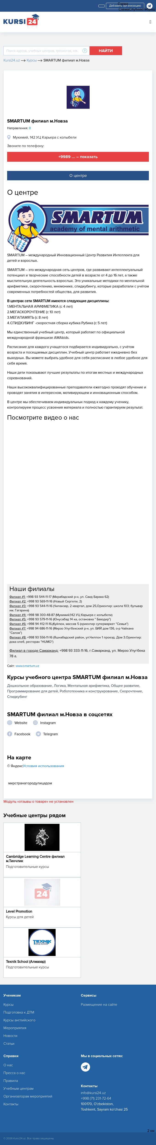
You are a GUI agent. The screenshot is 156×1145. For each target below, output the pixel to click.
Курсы (8, 1004)
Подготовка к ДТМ (18, 1012)
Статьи (8, 1043)
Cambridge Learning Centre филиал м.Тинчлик (35, 858)
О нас (8, 1065)
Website (20, 723)
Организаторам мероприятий (27, 1096)
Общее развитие (125, 685)
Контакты (10, 1104)
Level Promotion (19, 911)
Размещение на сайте (99, 1004)
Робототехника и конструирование (89, 691)
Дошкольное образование (29, 685)
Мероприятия (14, 1028)
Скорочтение (131, 691)
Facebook (22, 734)
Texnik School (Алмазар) (25, 961)
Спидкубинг (17, 696)
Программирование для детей (32, 691)
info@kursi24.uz (93, 1093)
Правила (10, 1080)
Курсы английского (19, 1020)
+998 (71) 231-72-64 (96, 1098)
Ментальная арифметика (88, 685)
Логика (60, 685)
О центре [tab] (78, 175)
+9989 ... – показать (78, 156)
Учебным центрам (18, 1088)
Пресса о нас (14, 1073)
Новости (10, 1036)
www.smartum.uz (27, 666)
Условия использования (43, 766)
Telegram (50, 734)
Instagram (48, 723)
